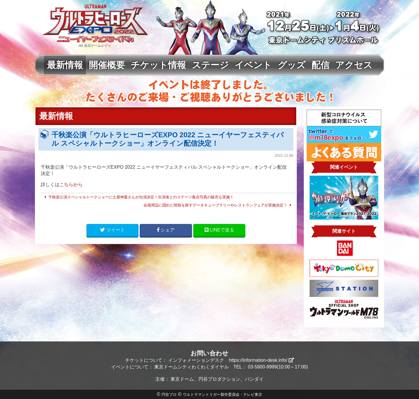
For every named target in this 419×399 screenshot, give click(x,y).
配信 (320, 65)
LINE (219, 229)
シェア (166, 229)
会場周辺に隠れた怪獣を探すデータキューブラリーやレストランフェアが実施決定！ (218, 205)
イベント (253, 65)
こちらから (71, 184)
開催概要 (107, 65)
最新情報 (65, 65)
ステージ (210, 65)
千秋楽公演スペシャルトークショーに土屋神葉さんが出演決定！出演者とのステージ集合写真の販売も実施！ (138, 197)
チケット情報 (158, 65)
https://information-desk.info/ (261, 360)
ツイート (112, 229)
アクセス (353, 65)
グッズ (292, 65)
